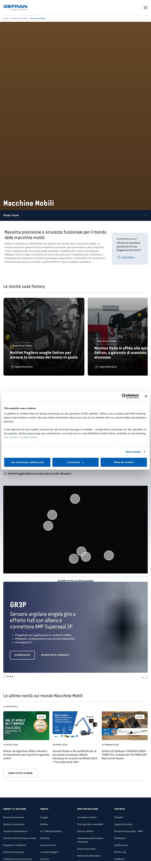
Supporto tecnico (123, 824)
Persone (44, 859)
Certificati (119, 859)
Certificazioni (121, 845)
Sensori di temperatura (15, 831)
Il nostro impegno (49, 852)
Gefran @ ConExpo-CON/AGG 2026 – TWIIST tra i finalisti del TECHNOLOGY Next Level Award (124, 754)
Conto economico (86, 848)
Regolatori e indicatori (14, 845)
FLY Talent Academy (51, 831)
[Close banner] (146, 396)
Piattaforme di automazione (17, 859)
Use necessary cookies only (27, 462)
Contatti (118, 817)
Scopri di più (22, 655)
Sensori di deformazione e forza (19, 838)
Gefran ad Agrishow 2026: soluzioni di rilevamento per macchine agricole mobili (26, 754)
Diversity (45, 838)
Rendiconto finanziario (89, 855)
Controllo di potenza (13, 852)
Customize (75, 462)
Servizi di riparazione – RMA (128, 831)
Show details (133, 451)
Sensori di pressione (13, 824)
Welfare (44, 824)
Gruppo (44, 817)
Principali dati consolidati (90, 824)
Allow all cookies (124, 462)
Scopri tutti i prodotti (55, 655)
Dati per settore (85, 831)
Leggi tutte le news (20, 773)
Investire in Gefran (86, 817)
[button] (74, 559)
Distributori (120, 838)
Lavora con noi (48, 845)
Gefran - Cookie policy (23, 437)
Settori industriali (20, 18)
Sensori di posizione (13, 817)
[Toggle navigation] (146, 8)
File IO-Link (120, 852)
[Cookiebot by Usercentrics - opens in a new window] (124, 396)
